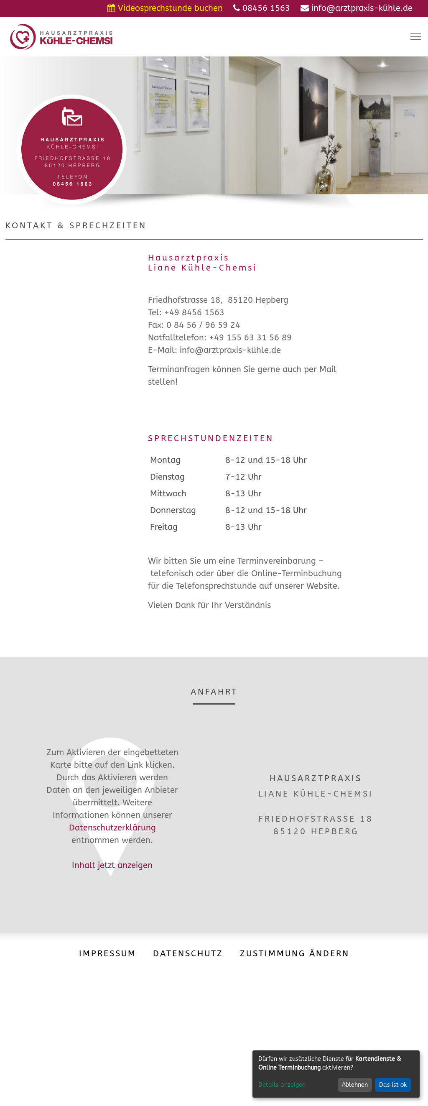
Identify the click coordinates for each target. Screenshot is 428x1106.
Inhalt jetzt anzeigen (112, 865)
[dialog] (336, 1074)
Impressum (107, 953)
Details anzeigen (282, 1084)
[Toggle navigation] (415, 36)
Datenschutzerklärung (112, 828)
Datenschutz (188, 953)
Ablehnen (355, 1084)
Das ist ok (393, 1084)
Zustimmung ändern (294, 953)
